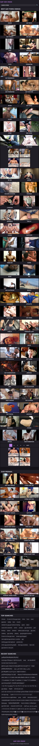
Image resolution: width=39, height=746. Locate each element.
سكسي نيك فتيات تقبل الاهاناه (30, 706)
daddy (9, 622)
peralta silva (20, 642)
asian (32, 619)
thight (33, 666)
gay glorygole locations (26, 633)
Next (27, 445)
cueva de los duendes (7, 627)
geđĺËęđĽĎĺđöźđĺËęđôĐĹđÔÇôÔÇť (10, 657)
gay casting (10, 633)
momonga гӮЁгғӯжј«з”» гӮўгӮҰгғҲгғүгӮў (11, 660)
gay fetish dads (5, 706)
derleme (14, 630)
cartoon (21, 627)
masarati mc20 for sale (16, 706)
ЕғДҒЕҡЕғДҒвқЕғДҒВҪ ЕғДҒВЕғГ (9, 714)
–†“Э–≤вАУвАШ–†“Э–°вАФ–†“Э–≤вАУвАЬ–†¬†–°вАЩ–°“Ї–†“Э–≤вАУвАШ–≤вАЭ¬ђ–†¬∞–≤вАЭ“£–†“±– (19, 681)
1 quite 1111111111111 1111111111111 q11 (21, 694)
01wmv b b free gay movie (8, 636)
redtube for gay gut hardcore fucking (11, 625)
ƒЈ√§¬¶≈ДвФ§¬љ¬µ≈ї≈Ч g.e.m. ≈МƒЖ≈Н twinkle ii (14, 671)
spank (23, 625)
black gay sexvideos (23, 645)
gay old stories (28, 627)
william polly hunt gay (23, 630)
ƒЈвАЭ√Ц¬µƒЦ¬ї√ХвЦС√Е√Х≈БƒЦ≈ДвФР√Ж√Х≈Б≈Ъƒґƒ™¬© (16, 666)
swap (24, 660)
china (23, 619)
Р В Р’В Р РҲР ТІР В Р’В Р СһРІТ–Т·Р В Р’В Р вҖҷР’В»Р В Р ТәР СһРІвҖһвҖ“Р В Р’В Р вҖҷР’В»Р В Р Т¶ (18, 663)
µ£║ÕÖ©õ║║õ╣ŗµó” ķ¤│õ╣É (9, 674)
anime (15, 627)
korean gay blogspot (21, 636)
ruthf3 (24, 697)
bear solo (32, 645)
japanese (4, 622)
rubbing (4, 633)
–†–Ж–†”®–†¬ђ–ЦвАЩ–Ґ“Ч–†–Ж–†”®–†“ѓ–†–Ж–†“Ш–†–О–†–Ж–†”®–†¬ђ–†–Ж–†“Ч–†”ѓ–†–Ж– (19, 686)
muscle (18, 622)
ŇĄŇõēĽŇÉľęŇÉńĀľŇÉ (14, 703)
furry (28, 619)
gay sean (33, 630)
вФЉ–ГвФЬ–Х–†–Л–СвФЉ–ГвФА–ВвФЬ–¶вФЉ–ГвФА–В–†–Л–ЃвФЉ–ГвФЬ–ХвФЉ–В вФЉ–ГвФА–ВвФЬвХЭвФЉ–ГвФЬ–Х (18, 678)
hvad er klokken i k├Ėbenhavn (28, 703)
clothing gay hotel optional (8, 642)
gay (23, 639)
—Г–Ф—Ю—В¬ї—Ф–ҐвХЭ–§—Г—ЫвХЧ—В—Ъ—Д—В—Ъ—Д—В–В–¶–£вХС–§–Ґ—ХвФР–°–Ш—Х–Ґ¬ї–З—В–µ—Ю (19, 709)
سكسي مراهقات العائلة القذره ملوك (22, 669)
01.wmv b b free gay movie (13, 619)
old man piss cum (18, 689)
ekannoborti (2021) (32, 697)
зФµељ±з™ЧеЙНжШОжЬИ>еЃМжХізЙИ (27, 674)
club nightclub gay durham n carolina (11, 639)
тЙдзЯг (10, 689)
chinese (3, 619)
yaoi (35, 627)
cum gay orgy (5, 694)
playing (16, 633)
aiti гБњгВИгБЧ (31, 660)
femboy (3, 630)
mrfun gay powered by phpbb (9, 645)
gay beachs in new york (7, 647)
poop (19, 697)
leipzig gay (4, 703)
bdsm (27, 625)
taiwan (8, 630)
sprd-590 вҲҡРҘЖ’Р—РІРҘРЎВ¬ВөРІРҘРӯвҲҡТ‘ (13, 683)
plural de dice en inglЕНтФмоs (9, 697)
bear (14, 622)
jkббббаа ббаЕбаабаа (7, 669)
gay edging (4, 689)
